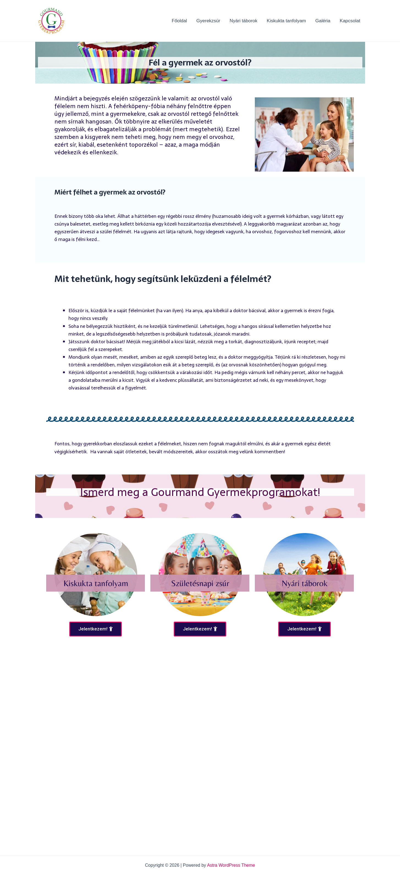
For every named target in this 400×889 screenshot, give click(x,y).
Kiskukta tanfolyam (286, 20)
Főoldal (179, 20)
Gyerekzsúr (208, 20)
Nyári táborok (243, 20)
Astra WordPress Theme (231, 865)
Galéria (322, 20)
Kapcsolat (350, 20)
